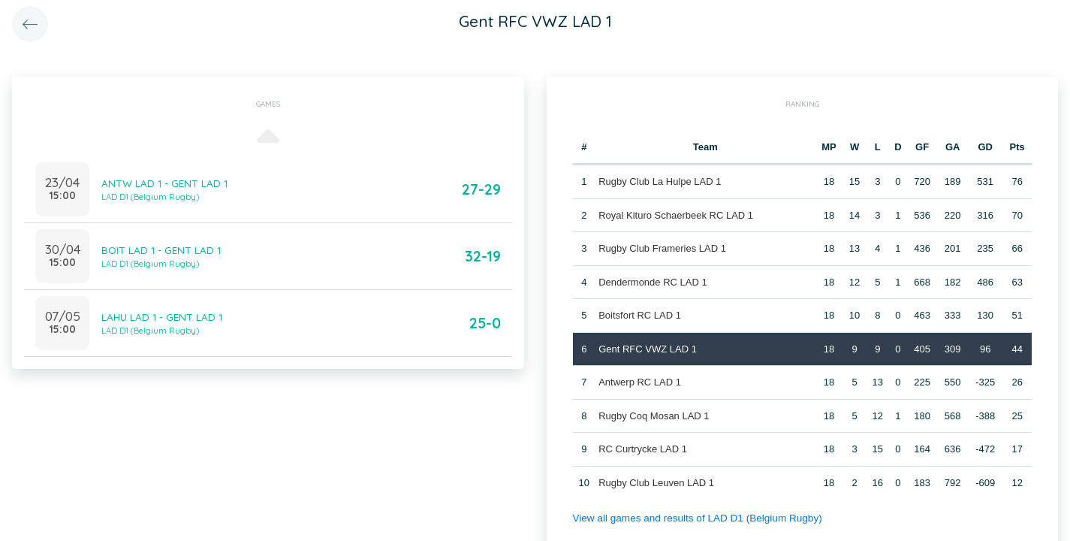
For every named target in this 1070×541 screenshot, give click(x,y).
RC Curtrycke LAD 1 (642, 449)
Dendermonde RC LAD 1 (652, 281)
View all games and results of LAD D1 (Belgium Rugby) (691, 518)
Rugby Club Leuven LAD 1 (655, 482)
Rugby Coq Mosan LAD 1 (653, 415)
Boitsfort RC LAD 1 (639, 315)
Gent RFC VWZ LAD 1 (647, 348)
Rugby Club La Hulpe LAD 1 (659, 181)
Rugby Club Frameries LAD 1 (661, 248)
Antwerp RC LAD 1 (639, 382)
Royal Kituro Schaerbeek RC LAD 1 (675, 214)
